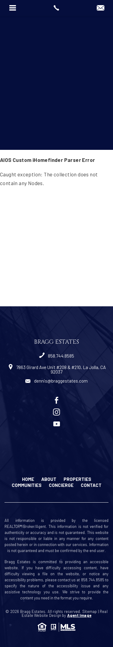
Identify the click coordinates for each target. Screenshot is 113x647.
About (48, 479)
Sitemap (89, 611)
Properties (77, 479)
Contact (91, 485)
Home (28, 479)
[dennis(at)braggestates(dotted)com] (100, 8)
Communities (27, 485)
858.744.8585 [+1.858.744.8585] (56, 355)
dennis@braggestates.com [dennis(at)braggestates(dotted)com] (56, 380)
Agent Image (79, 615)
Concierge (61, 485)
